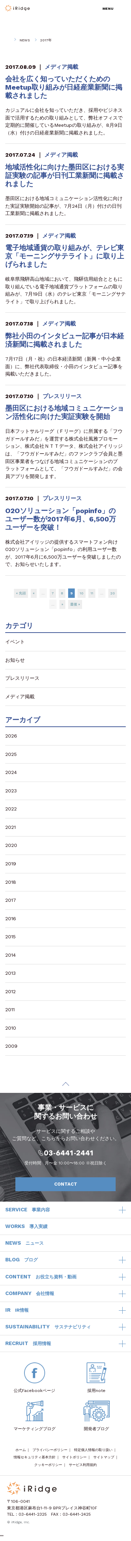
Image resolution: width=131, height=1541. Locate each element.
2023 (11, 790)
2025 (11, 754)
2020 (11, 845)
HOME (7, 40)
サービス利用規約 (83, 1465)
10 (81, 593)
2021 (10, 827)
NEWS (25, 40)
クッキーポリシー (48, 1465)
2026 (11, 736)
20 (112, 593)
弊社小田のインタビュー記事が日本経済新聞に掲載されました (64, 340)
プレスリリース (62, 396)
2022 (11, 808)
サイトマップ (103, 1457)
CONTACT (81, 1184)
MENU (108, 8)
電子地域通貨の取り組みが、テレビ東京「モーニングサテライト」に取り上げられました (64, 256)
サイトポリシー (74, 1457)
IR (17, 1310)
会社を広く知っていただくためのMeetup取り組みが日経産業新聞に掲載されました (63, 87)
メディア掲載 (61, 67)
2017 (10, 900)
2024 (11, 772)
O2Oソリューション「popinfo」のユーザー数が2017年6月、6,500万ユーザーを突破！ (60, 518)
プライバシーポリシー (49, 1450)
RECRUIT (28, 1343)
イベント (15, 641)
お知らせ (15, 660)
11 (91, 593)
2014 (10, 955)
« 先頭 (21, 593)
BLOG (21, 1259)
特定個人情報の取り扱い (93, 1450)
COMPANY (29, 1293)
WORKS (26, 1226)
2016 (10, 918)
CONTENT (41, 1277)
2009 (11, 1046)
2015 (10, 936)
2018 (10, 882)
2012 (10, 991)
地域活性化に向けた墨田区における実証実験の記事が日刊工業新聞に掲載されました (64, 175)
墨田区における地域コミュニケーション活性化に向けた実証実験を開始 (64, 412)
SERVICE (27, 1209)
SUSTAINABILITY (48, 1327)
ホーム (20, 1450)
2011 (10, 1009)
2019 (10, 863)
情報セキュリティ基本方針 (35, 1457)
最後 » (75, 604)
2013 (10, 973)
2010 (10, 1028)
